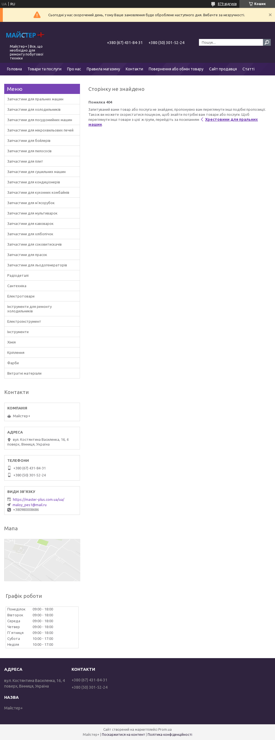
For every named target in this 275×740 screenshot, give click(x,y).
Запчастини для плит (25, 161)
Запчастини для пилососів (29, 151)
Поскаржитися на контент (123, 734)
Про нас (74, 69)
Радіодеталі (18, 275)
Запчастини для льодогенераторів (37, 265)
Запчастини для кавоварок (30, 223)
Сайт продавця (223, 69)
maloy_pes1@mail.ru (30, 505)
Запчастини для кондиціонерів (33, 182)
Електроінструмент (24, 321)
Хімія (11, 342)
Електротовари (21, 296)
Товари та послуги (44, 69)
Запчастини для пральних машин (35, 99)
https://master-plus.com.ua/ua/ (38, 499)
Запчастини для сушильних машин (36, 172)
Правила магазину (103, 69)
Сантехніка (16, 286)
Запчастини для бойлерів (29, 140)
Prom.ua (165, 729)
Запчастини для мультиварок (32, 213)
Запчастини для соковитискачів (34, 244)
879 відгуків (227, 4)
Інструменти (18, 332)
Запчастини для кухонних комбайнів (38, 192)
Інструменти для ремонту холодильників (29, 309)
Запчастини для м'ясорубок (31, 203)
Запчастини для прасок (27, 255)
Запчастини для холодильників (34, 109)
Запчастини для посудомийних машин (39, 120)
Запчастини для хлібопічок (30, 234)
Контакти (134, 69)
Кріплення (15, 352)
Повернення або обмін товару (176, 69)
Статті (248, 69)
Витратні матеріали (24, 373)
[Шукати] (267, 42)
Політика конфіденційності (170, 734)
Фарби (13, 363)
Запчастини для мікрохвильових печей (40, 130)
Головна (14, 69)
